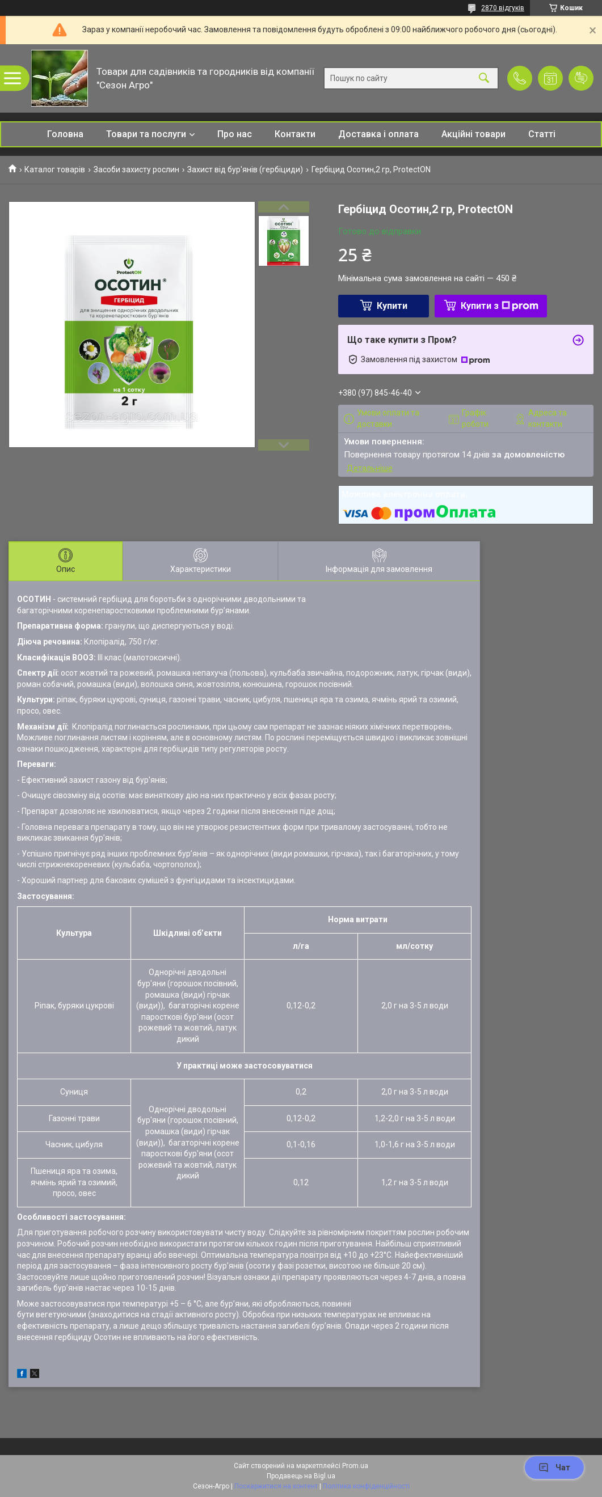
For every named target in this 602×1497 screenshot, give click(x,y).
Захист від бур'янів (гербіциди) (245, 169)
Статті (541, 134)
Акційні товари (473, 134)
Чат (554, 1467)
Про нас (234, 134)
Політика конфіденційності (366, 1486)
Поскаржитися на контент (276, 1486)
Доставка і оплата (378, 134)
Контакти (295, 134)
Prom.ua (355, 1466)
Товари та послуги (146, 134)
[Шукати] (484, 78)
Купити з (499, 305)
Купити (392, 305)
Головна (65, 134)
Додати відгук (581, 78)
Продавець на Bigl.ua (301, 1476)
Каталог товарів (54, 169)
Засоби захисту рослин (136, 169)
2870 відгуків (502, 8)
